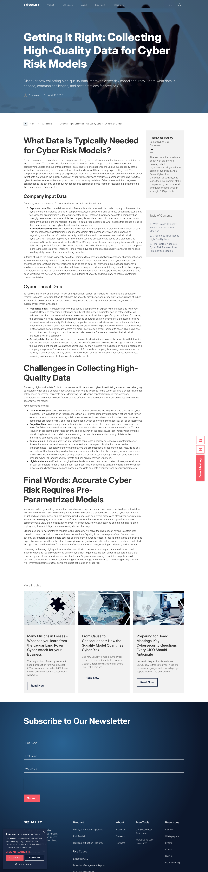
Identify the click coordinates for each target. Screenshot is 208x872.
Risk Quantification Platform (88, 842)
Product (50, 5)
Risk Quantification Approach (88, 829)
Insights (169, 829)
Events (168, 842)
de (170, 5)
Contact (169, 849)
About (84, 5)
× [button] (43, 832)
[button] (51, 5)
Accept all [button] (14, 858)
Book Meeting (172, 862)
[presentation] (46, 784)
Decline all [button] (34, 858)
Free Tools (100, 5)
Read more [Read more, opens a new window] (26, 847)
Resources (119, 5)
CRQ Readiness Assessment (144, 831)
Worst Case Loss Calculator (145, 841)
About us (120, 829)
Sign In (169, 855)
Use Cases (68, 5)
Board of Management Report (89, 865)
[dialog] (25, 849)
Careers (120, 836)
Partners (120, 842)
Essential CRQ (80, 858)
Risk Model (79, 836)
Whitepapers (172, 836)
